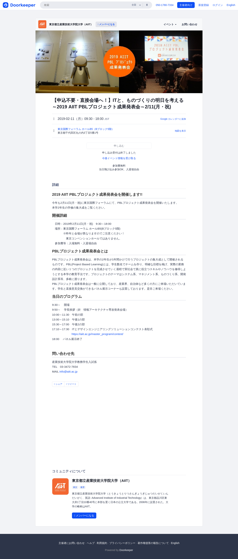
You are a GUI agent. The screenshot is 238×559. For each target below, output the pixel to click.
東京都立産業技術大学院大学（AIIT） (71, 24)
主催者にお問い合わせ (72, 543)
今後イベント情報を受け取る (119, 158)
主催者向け (185, 5)
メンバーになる (106, 24)
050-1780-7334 (164, 5)
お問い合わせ (189, 24)
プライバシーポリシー (122, 543)
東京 (75, 487)
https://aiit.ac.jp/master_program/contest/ (97, 334)
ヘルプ (91, 543)
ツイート (71, 384)
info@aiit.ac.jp (69, 371)
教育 (83, 487)
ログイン (218, 5)
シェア (58, 384)
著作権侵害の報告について (153, 543)
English (231, 5)
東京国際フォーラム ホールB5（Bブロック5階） (86, 129)
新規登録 (203, 5)
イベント (169, 24)
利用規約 (102, 543)
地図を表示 (180, 131)
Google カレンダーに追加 (173, 119)
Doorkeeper (126, 550)
